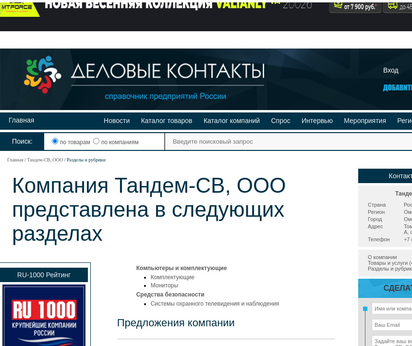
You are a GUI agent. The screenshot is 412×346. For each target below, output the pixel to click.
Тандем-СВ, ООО (45, 159)
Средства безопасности (170, 294)
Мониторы (164, 285)
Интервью (317, 120)
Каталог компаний (232, 120)
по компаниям (115, 142)
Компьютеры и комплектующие (181, 268)
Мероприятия (365, 120)
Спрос (280, 120)
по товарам (72, 142)
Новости (117, 120)
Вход (391, 70)
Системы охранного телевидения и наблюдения (215, 303)
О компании (382, 257)
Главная (21, 120)
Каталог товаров (167, 120)
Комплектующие (172, 277)
